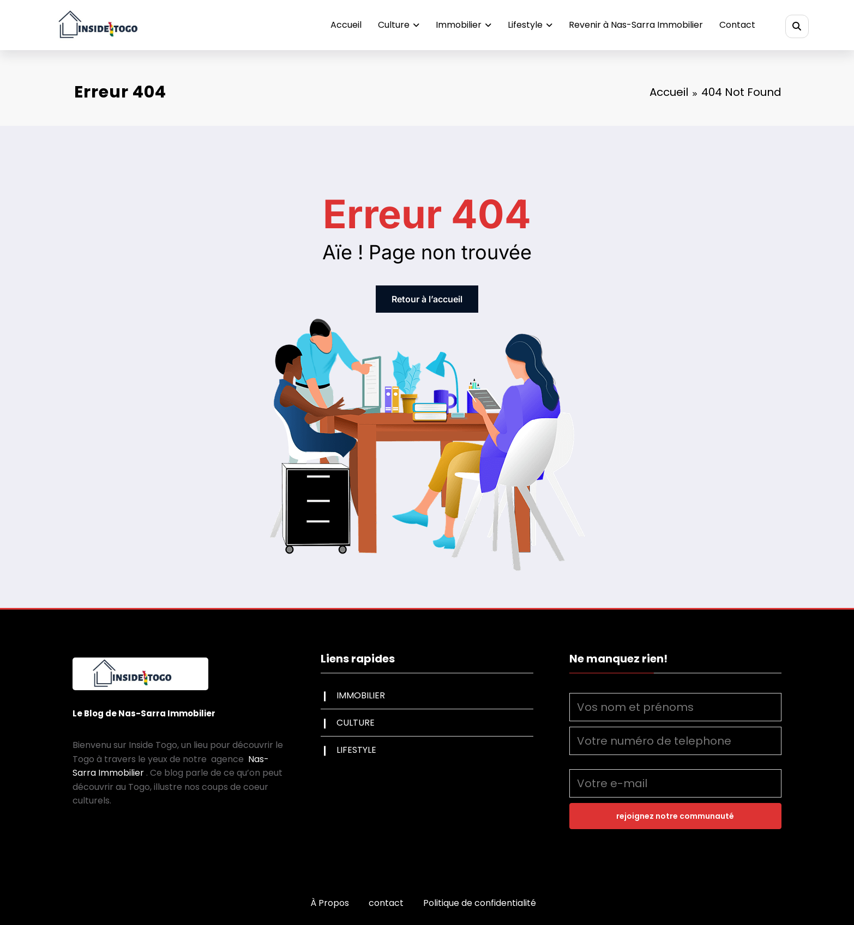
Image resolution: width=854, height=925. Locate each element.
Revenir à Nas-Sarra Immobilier (636, 25)
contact (386, 903)
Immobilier (463, 25)
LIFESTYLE (356, 750)
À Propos (329, 903)
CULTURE (355, 722)
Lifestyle (530, 25)
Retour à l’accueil (427, 299)
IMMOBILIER (360, 695)
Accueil (346, 25)
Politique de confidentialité (479, 903)
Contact (737, 25)
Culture (398, 25)
